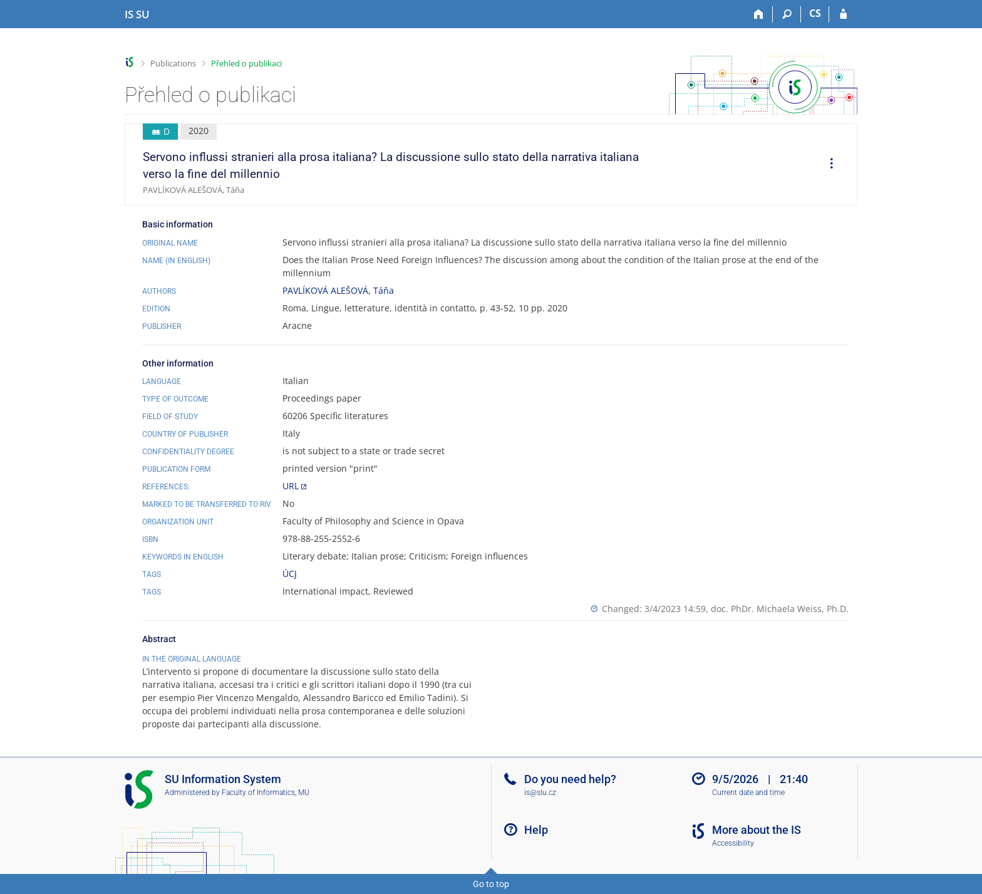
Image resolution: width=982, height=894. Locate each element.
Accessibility (733, 843)
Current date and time (748, 792)
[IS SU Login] (843, 14)
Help (536, 829)
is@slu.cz (540, 792)
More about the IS (756, 829)
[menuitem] (827, 165)
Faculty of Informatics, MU (265, 792)
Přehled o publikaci (246, 63)
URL (290, 486)
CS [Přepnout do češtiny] (815, 13)
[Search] (787, 14)
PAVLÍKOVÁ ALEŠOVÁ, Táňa (338, 290)
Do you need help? (570, 779)
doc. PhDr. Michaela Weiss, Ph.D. (780, 609)
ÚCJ (289, 574)
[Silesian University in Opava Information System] (137, 14)
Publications (173, 63)
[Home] (759, 14)
